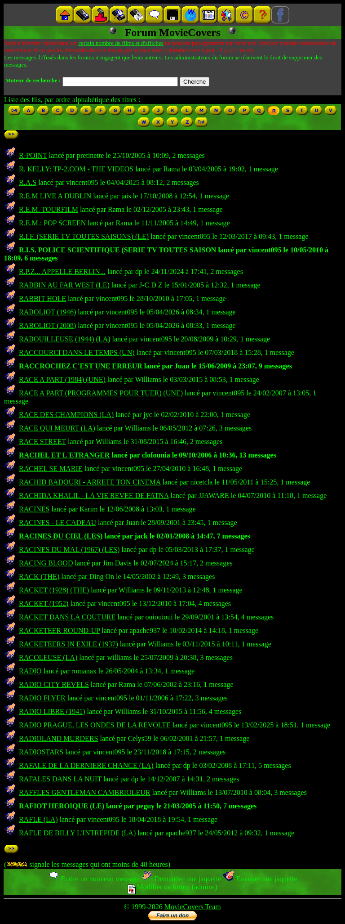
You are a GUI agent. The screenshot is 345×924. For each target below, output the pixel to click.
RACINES (34, 509)
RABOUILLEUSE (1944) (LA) (65, 339)
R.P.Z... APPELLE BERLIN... (62, 271)
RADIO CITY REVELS (54, 684)
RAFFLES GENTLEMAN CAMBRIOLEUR (84, 792)
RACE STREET (42, 441)
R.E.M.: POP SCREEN (52, 223)
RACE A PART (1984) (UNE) (62, 379)
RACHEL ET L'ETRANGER (64, 455)
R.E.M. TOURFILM (48, 209)
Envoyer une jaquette (260, 879)
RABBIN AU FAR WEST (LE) (64, 285)
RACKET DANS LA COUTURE (67, 617)
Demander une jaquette (181, 879)
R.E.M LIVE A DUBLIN (55, 196)
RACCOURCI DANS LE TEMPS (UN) (77, 352)
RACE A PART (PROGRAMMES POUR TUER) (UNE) (101, 393)
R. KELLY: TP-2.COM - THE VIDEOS (76, 169)
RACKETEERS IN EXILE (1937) (68, 644)
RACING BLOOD (46, 563)
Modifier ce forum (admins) (172, 887)
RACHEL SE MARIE (51, 468)
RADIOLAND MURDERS (58, 738)
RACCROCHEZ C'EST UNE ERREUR (80, 366)
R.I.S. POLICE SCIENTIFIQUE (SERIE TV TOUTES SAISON (117, 250)
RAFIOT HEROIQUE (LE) (61, 806)
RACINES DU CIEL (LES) (60, 536)
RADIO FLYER (42, 698)
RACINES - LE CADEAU (57, 522)
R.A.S (27, 182)
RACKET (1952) (43, 603)
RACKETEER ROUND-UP (59, 630)
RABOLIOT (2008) (47, 325)
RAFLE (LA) (38, 819)
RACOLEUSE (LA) (48, 657)
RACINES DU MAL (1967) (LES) (69, 549)
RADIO (30, 671)
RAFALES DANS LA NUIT (60, 779)
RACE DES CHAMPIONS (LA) (66, 414)
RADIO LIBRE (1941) (52, 711)
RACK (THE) (39, 576)
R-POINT (33, 155)
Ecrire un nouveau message (94, 879)
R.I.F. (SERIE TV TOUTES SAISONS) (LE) (84, 236)
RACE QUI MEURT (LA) (57, 428)
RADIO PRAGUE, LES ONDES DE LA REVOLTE (95, 725)
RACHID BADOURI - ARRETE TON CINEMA (89, 482)
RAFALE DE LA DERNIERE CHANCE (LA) (86, 765)
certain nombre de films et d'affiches (120, 43)
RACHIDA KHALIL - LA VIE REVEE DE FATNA (93, 495)
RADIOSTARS (41, 752)
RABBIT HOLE (42, 298)
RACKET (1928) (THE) (54, 590)
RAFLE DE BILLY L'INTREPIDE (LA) (77, 833)
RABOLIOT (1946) (47, 312)
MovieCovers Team (192, 907)
